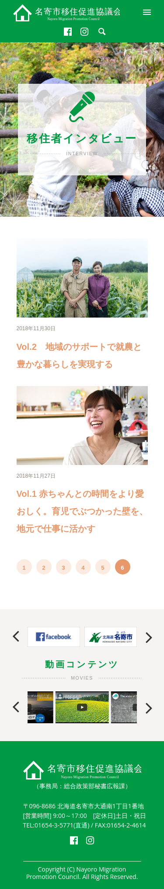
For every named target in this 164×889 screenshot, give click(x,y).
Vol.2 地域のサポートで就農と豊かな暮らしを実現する (79, 355)
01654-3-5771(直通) (62, 825)
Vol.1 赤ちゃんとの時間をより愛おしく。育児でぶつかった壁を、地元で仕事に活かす (82, 511)
